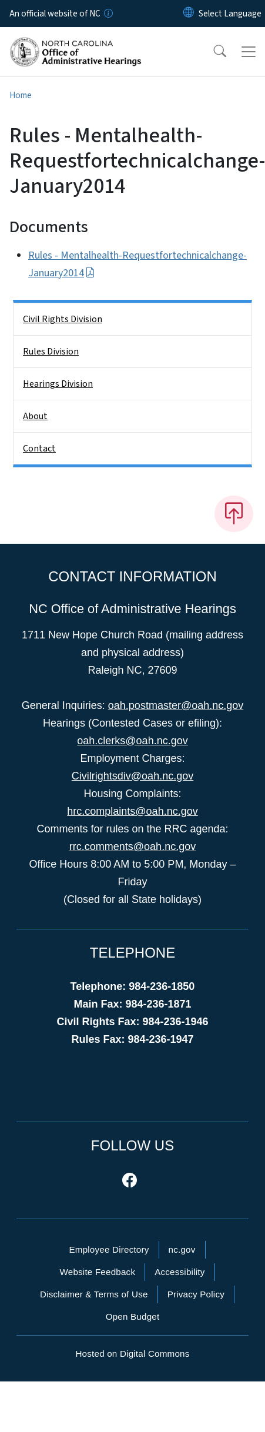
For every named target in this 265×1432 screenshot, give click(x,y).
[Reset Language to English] (188, 13)
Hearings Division (58, 383)
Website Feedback (97, 1272)
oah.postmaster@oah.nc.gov (175, 705)
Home (20, 95)
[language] (230, 13)
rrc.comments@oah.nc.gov (132, 846)
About (35, 416)
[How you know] (107, 13)
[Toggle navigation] (248, 52)
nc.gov (182, 1249)
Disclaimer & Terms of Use (94, 1294)
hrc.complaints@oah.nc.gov (132, 811)
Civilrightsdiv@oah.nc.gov (132, 776)
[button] (212, 52)
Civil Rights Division (62, 319)
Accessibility (179, 1272)
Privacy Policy (195, 1294)
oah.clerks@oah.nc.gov (132, 741)
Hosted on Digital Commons (132, 1354)
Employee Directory (109, 1249)
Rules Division (51, 351)
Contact (39, 448)
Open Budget (133, 1316)
